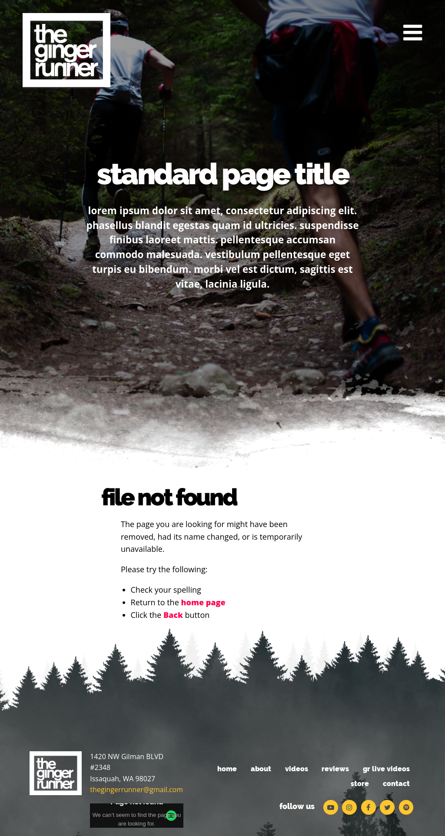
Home (227, 769)
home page (203, 602)
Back (173, 615)
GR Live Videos (386, 769)
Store (360, 783)
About (261, 769)
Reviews (335, 769)
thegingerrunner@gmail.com (136, 789)
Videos (296, 769)
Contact (396, 783)
